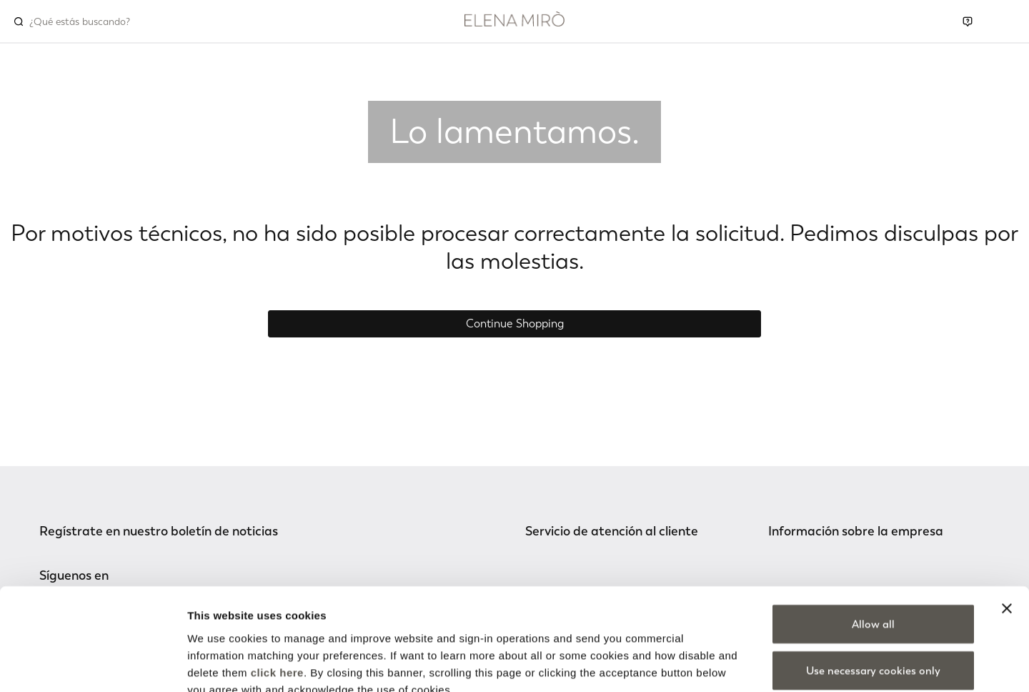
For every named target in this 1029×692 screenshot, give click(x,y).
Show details (750, 664)
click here (277, 589)
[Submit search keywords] (18, 21)
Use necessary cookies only (873, 587)
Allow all (873, 540)
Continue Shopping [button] (515, 323)
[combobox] (90, 21)
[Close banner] (1007, 525)
